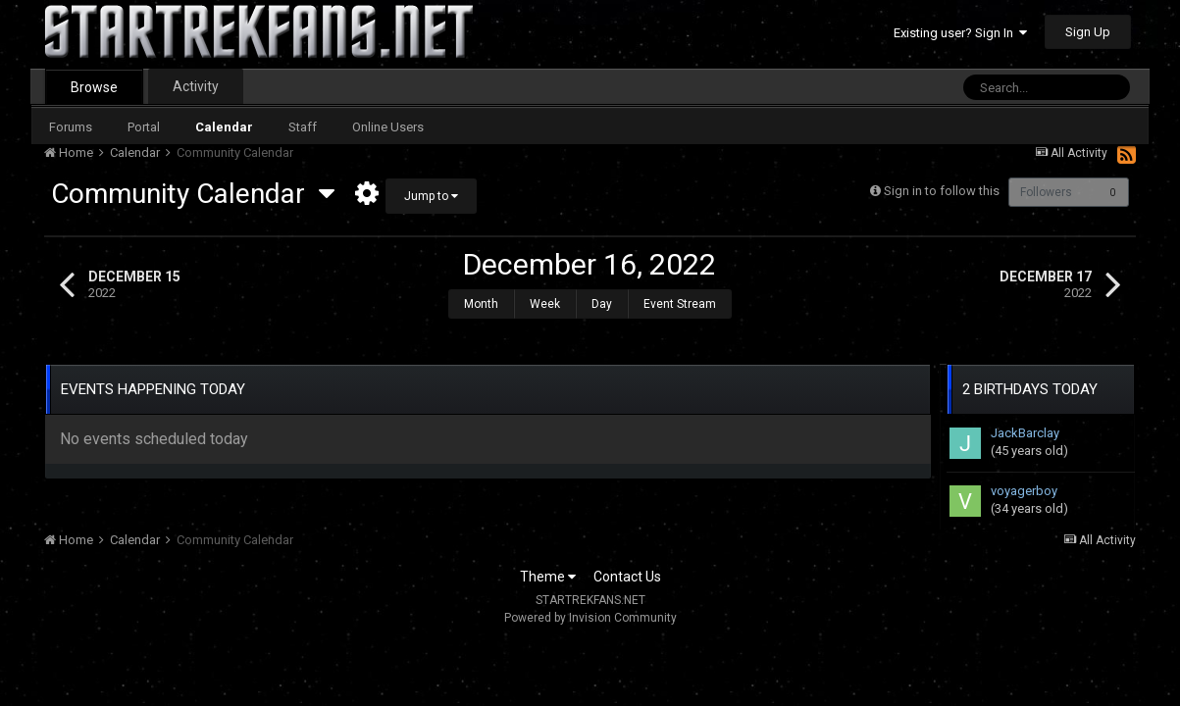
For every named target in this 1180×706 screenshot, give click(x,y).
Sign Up (1087, 32)
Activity (196, 86)
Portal (144, 127)
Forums (70, 127)
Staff (302, 127)
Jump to (431, 196)
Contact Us (627, 567)
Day (601, 304)
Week (545, 304)
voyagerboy (1024, 481)
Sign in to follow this (938, 190)
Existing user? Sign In (960, 32)
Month (481, 304)
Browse (94, 87)
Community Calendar (192, 193)
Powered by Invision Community (590, 608)
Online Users (388, 127)
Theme (548, 567)
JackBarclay (1025, 423)
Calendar (224, 127)
